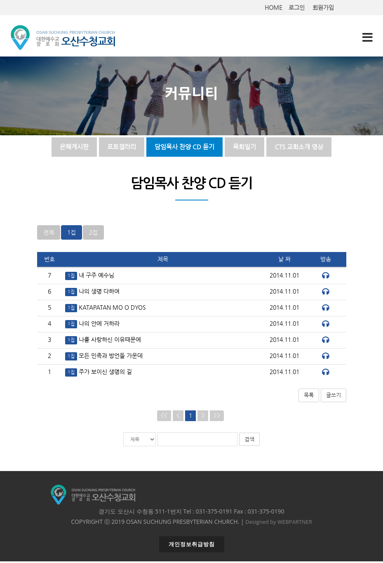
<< (164, 417)
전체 (48, 234)
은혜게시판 (74, 147)
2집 (93, 234)
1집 (71, 234)
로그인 (297, 7)
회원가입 (323, 7)
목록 (309, 396)
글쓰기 (333, 396)
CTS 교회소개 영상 (299, 147)
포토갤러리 (121, 147)
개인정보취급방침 (192, 546)
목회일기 (244, 147)
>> (217, 417)
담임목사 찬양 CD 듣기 (184, 147)
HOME (273, 7)
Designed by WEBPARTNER (278, 523)
